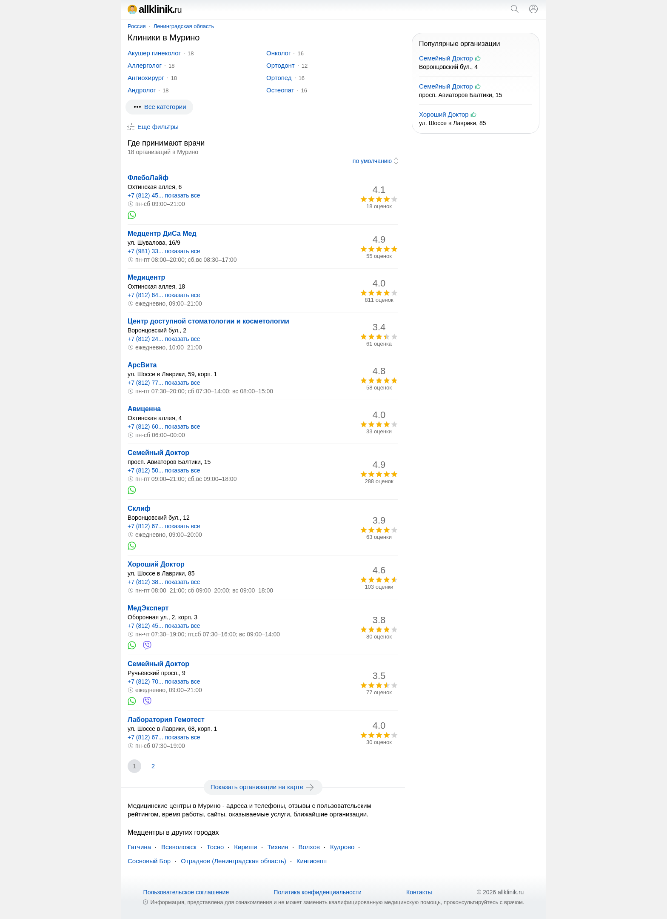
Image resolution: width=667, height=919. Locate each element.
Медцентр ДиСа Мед (162, 233)
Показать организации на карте (263, 787)
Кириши (245, 846)
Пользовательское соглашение (186, 892)
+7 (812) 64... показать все (164, 295)
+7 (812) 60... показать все (164, 426)
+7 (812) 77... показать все (164, 382)
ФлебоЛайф (148, 177)
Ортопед (279, 77)
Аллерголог (145, 65)
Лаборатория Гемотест (166, 719)
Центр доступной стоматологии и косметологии (208, 321)
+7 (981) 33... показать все (164, 251)
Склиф (139, 508)
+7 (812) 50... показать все (164, 470)
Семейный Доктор (158, 452)
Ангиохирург (146, 77)
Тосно (215, 846)
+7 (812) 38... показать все (164, 581)
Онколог (278, 53)
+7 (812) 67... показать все (164, 526)
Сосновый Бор (149, 861)
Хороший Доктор (156, 564)
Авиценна (144, 408)
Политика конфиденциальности (318, 892)
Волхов (309, 846)
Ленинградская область (184, 26)
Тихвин (278, 846)
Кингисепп (311, 861)
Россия (137, 26)
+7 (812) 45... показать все (164, 195)
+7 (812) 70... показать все (164, 681)
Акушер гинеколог (154, 53)
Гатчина (139, 846)
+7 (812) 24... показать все (164, 338)
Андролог (142, 90)
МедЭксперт (148, 608)
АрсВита (142, 365)
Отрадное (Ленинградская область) (233, 861)
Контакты (419, 892)
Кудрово (342, 846)
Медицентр (146, 277)
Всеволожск (179, 846)
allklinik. (155, 9)
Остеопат (280, 90)
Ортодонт (280, 65)
